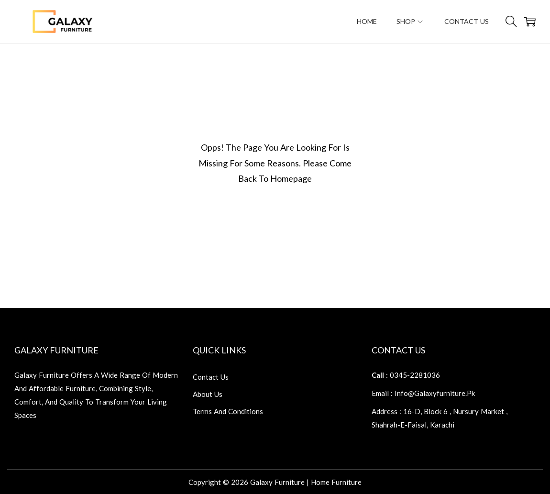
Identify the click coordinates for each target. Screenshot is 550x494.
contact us (211, 377)
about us (207, 394)
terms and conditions (228, 411)
